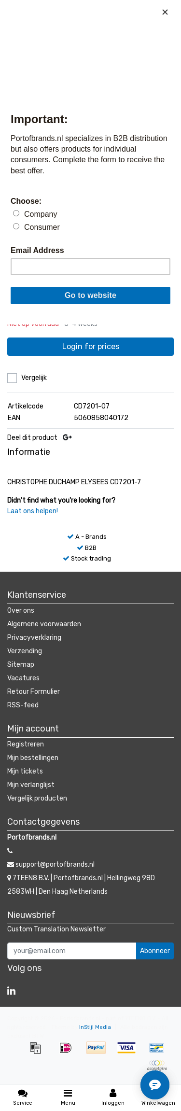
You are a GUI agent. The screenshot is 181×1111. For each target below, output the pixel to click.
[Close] (165, 12)
